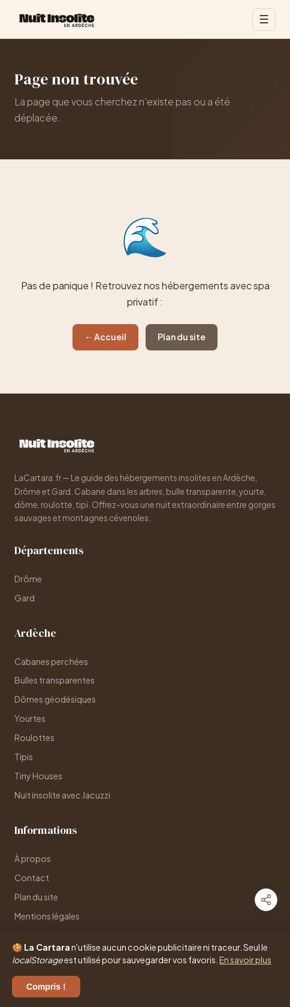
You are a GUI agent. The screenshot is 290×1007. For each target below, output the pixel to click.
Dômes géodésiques (55, 699)
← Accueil (105, 336)
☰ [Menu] (264, 19)
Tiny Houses (38, 775)
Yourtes (30, 718)
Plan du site (182, 336)
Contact (31, 877)
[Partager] (266, 899)
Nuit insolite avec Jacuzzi (62, 795)
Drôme (28, 578)
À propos (32, 858)
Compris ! (46, 986)
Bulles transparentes (54, 680)
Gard (24, 597)
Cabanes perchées (51, 661)
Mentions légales (47, 916)
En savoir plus (245, 959)
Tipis (23, 756)
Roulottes (34, 737)
